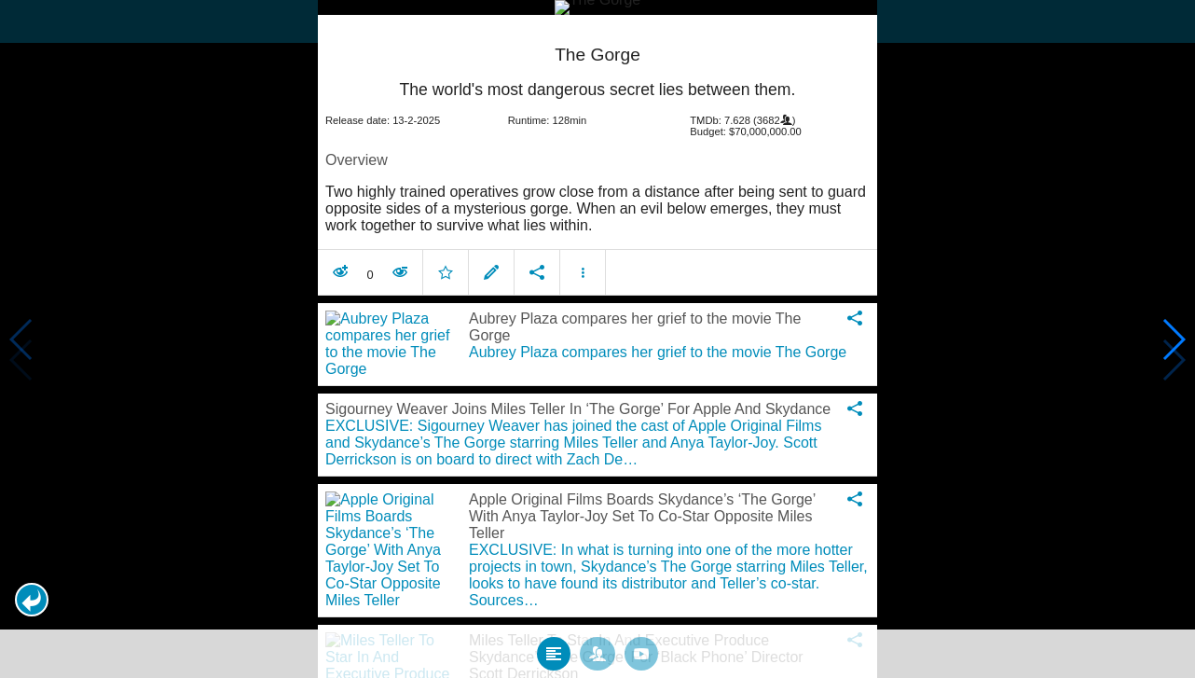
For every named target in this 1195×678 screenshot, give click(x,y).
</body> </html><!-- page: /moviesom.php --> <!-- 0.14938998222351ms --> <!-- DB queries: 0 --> (597, 339)
